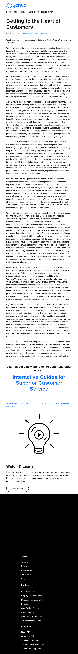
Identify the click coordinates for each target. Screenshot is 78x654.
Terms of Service (28, 574)
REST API (25, 632)
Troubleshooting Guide (31, 621)
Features (25, 566)
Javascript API (27, 636)
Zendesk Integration (30, 640)
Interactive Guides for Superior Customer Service (39, 383)
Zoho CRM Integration (31, 648)
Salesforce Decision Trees (32, 644)
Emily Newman (26, 33)
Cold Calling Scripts (30, 608)
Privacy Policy (27, 570)
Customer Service (41, 33)
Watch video (17, 488)
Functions (25, 604)
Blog (23, 579)
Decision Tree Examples (32, 600)
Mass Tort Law (27, 612)
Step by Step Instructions (32, 596)
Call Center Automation (31, 617)
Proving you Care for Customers (55, 403)
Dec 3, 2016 (11, 33)
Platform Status (28, 591)
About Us (25, 562)
